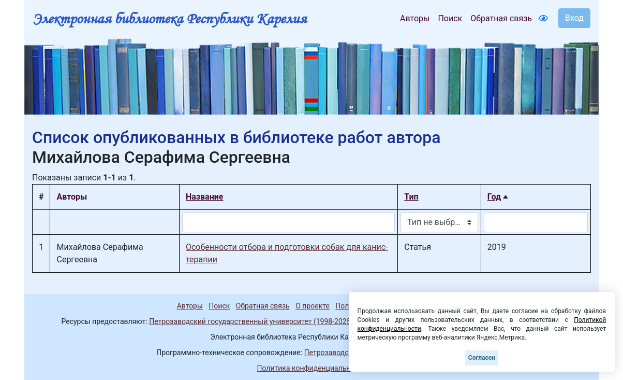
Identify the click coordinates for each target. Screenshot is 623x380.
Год (494, 197)
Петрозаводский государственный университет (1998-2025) (251, 321)
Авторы (414, 18)
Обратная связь (501, 18)
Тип (411, 197)
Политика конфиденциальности (311, 368)
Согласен (481, 357)
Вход (574, 18)
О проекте (312, 306)
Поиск (450, 18)
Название (204, 197)
